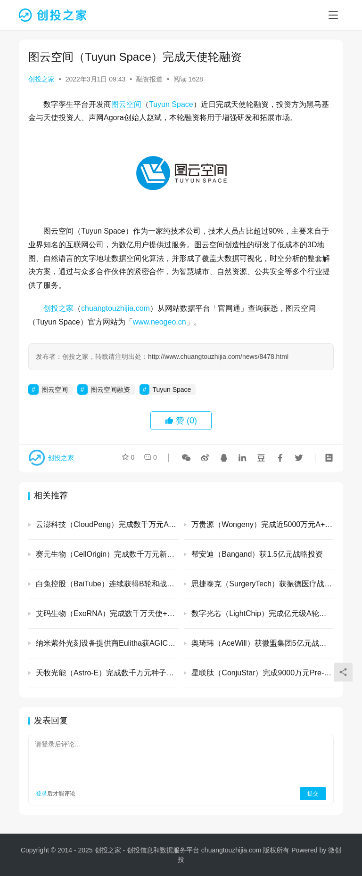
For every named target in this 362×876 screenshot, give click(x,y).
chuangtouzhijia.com (115, 308)
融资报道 (149, 79)
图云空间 (126, 104)
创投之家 (41, 79)
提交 (313, 793)
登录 (41, 793)
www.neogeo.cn (159, 322)
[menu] (333, 15)
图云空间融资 (110, 389)
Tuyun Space (171, 104)
